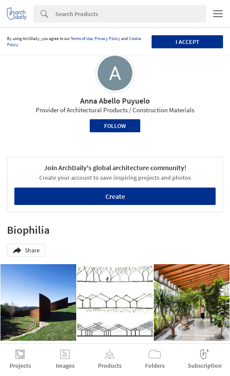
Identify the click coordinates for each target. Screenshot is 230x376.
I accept (188, 42)
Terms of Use (82, 38)
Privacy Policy (107, 38)
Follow (115, 126)
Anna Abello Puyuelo (115, 101)
